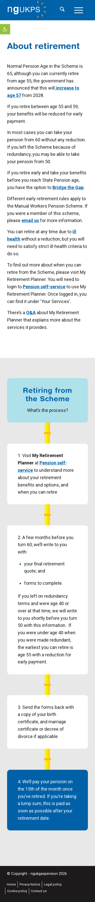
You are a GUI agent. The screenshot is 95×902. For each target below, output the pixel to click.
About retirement (43, 46)
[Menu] (78, 10)
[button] (5, 29)
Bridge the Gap (68, 187)
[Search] (62, 10)
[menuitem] (62, 10)
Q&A (31, 312)
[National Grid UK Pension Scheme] (39, 10)
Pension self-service (44, 286)
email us (30, 220)
